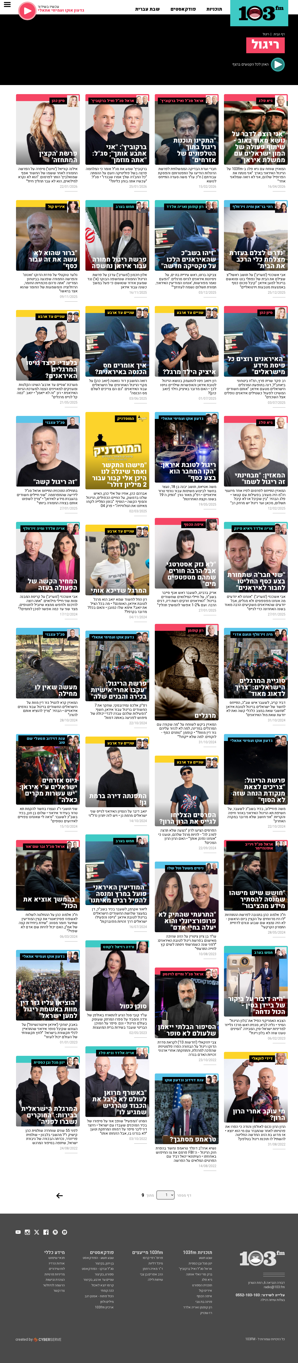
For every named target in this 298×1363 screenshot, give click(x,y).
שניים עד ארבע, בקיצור (98, 1279)
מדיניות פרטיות (55, 1274)
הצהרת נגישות (55, 1279)
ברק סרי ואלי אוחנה (199, 1274)
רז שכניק (206, 1313)
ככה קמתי (107, 1290)
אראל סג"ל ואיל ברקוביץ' (195, 1269)
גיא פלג (207, 1279)
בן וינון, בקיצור (104, 1263)
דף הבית (279, 34)
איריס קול (205, 1290)
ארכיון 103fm (104, 1307)
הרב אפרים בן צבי (151, 1274)
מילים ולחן (107, 1302)
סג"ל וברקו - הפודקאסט (98, 1269)
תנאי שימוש (57, 1258)
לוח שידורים (57, 1269)
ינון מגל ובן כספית (200, 1263)
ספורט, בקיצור (104, 1274)
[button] (214, 7)
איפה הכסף (204, 1296)
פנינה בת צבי (203, 1302)
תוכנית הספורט (202, 1285)
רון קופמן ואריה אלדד (197, 1307)
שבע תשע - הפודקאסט (98, 1258)
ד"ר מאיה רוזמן (153, 1269)
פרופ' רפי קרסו (153, 1258)
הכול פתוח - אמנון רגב (99, 1296)
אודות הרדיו (57, 1263)
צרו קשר (59, 1290)
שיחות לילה (155, 1279)
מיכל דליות (156, 1263)
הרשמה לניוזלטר (54, 1285)
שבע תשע (205, 1258)
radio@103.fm (274, 1287)
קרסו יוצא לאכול (102, 1285)
